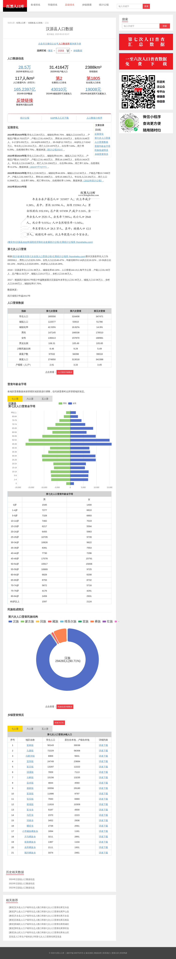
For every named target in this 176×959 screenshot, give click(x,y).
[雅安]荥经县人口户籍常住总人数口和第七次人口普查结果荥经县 (39, 928)
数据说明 (97, 953)
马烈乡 (30, 815)
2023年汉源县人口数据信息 (22, 883)
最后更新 (89, 953)
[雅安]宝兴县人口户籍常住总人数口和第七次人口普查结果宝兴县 (39, 907)
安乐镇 (30, 799)
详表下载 (103, 745)
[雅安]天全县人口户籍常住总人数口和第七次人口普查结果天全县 (39, 916)
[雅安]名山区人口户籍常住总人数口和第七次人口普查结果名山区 (39, 932)
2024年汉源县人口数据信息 (22, 879)
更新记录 (115, 953)
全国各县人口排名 (35, 23)
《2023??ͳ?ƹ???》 (38, 167)
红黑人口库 (15, 6)
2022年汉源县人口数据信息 (22, 887)
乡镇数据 (77, 50)
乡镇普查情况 (101, 154)
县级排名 (70, 4)
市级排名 (52, 4)
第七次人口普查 (102, 138)
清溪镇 (30, 772)
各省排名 (35, 4)
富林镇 (30, 745)
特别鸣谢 (123, 953)
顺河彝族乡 (30, 852)
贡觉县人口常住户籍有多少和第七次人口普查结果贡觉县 (35, 936)
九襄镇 (30, 750)
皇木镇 (30, 783)
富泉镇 (30, 793)
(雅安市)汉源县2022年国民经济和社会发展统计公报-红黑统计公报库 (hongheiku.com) (50, 242)
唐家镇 (30, 788)
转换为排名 (59, 723)
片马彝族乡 (30, 836)
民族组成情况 (101, 150)
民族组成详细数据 (65, 707)
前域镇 (30, 804)
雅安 (50, 50)
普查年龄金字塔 (102, 146)
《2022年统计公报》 (92, 180)
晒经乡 (30, 826)
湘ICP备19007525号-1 (76, 953)
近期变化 (99, 134)
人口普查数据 (101, 142)
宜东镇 (30, 761)
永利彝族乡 (30, 847)
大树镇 (30, 777)
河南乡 (30, 820)
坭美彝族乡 (30, 842)
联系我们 (106, 953)
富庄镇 (30, 766)
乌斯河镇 (30, 756)
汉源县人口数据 (59, 29)
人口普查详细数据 (65, 372)
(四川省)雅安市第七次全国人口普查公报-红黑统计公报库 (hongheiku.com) (49, 256)
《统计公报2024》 (54, 149)
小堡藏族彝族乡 (30, 831)
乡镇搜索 (87, 4)
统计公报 (104, 4)
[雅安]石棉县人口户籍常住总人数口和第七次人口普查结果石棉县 (39, 920)
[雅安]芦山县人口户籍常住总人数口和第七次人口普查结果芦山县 (39, 911)
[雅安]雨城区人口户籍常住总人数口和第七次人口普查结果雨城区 (39, 924)
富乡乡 (30, 809)
